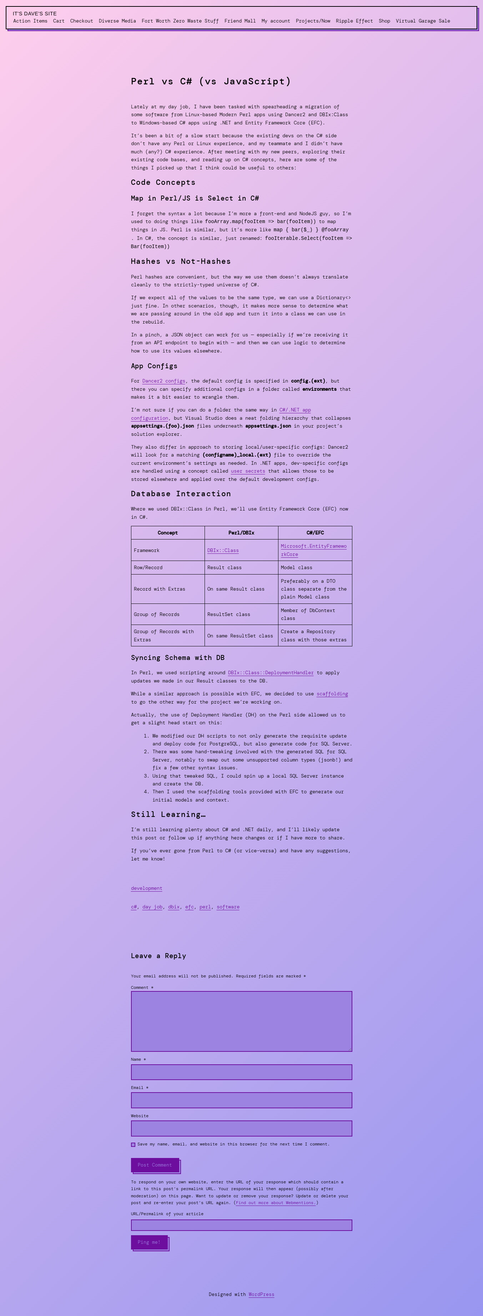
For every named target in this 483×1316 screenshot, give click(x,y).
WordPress (262, 1293)
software (228, 905)
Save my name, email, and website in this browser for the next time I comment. (233, 1142)
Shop (384, 21)
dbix (174, 905)
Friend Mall (240, 21)
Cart (59, 21)
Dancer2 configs (163, 379)
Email (140, 1086)
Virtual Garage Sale (423, 21)
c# (134, 905)
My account (276, 21)
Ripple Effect (354, 21)
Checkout (81, 21)
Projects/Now (313, 21)
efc (189, 905)
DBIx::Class (223, 549)
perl (205, 905)
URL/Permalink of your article (167, 1212)
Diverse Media (117, 21)
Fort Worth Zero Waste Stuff (180, 21)
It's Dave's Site (35, 13)
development (146, 886)
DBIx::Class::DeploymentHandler (271, 671)
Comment (142, 986)
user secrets (248, 469)
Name (138, 1058)
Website (140, 1114)
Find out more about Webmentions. (276, 1201)
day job (152, 905)
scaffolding (332, 692)
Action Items (30, 21)
